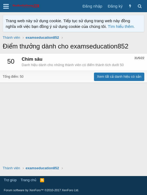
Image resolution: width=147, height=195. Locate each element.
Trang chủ (28, 180)
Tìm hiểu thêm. (121, 26)
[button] (6, 6)
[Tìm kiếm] (139, 6)
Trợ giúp (10, 180)
